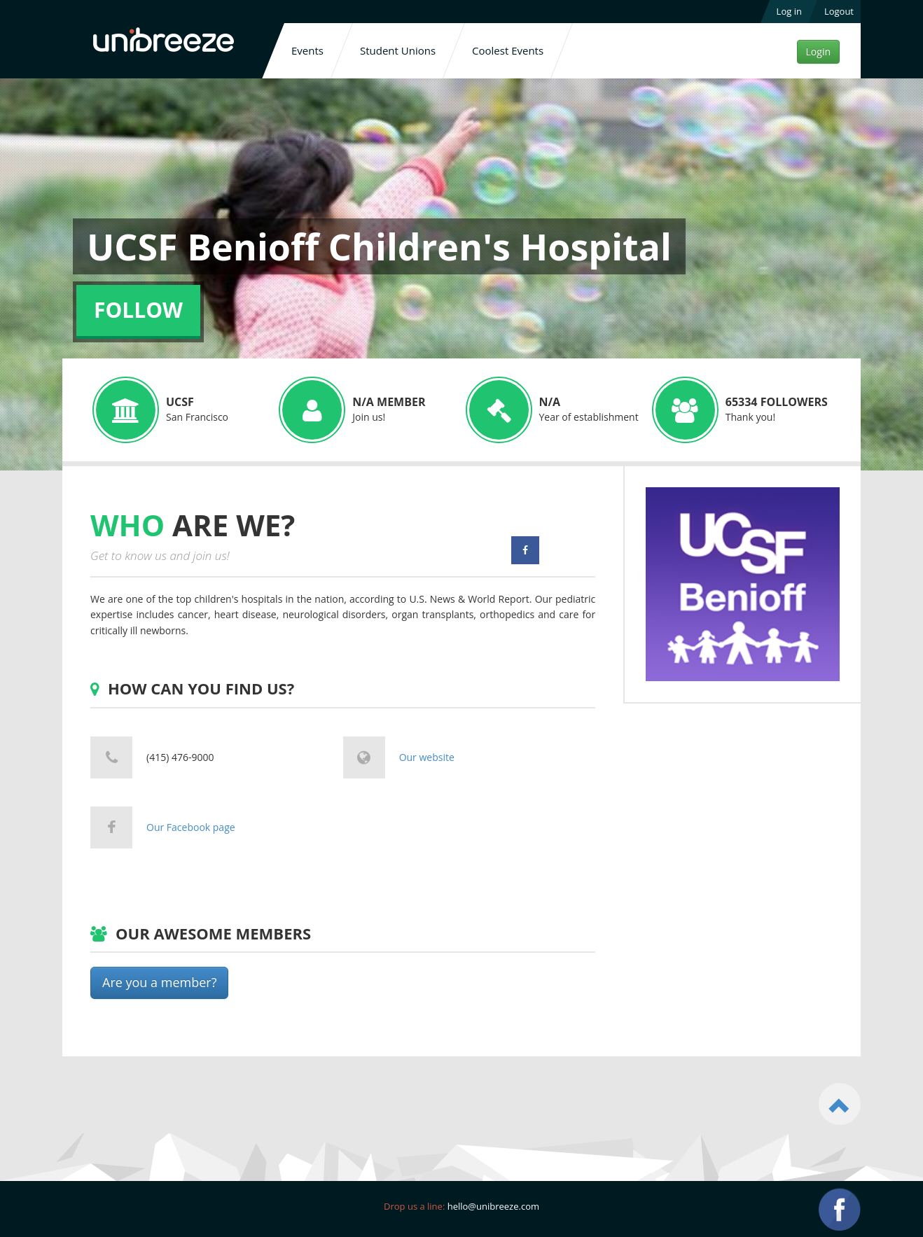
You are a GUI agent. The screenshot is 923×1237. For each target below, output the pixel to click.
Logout (839, 11)
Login (818, 51)
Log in (789, 11)
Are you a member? (159, 982)
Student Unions (398, 50)
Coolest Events (507, 50)
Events (307, 50)
